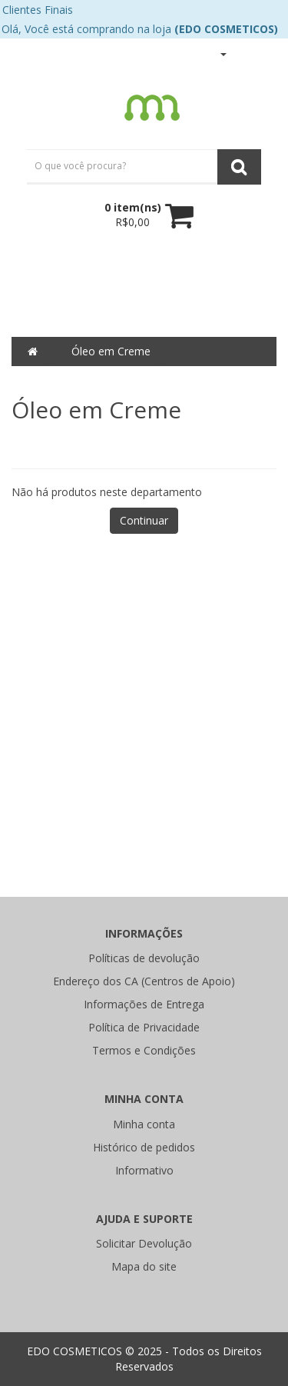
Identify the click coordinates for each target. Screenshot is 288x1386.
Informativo (144, 1170)
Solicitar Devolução (144, 1243)
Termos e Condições (144, 1050)
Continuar (144, 520)
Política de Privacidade (144, 1027)
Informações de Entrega (144, 1004)
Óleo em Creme (111, 351)
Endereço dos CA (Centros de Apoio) (144, 981)
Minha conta (144, 1124)
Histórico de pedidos (144, 1147)
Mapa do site (144, 1266)
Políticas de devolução (144, 958)
